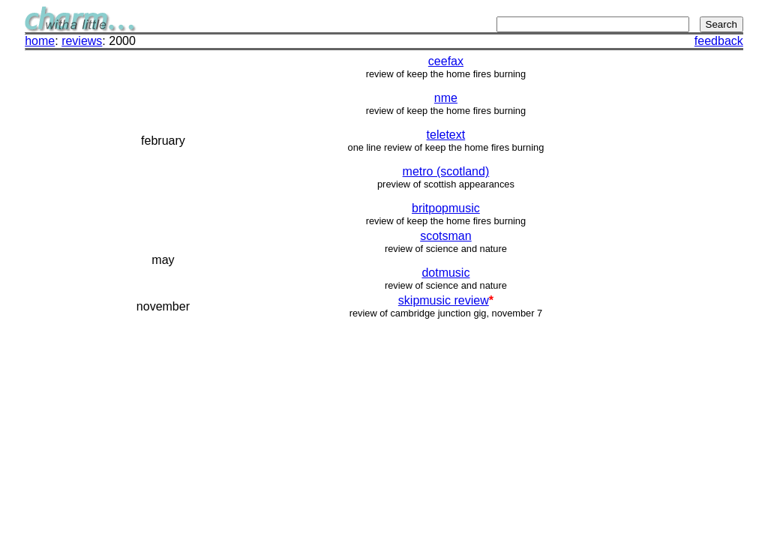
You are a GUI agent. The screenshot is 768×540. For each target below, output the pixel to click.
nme (446, 98)
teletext (446, 134)
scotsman (445, 236)
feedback (718, 40)
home (40, 40)
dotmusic (446, 272)
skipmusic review (443, 300)
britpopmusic (446, 208)
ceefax (446, 61)
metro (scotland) (446, 171)
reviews (82, 40)
